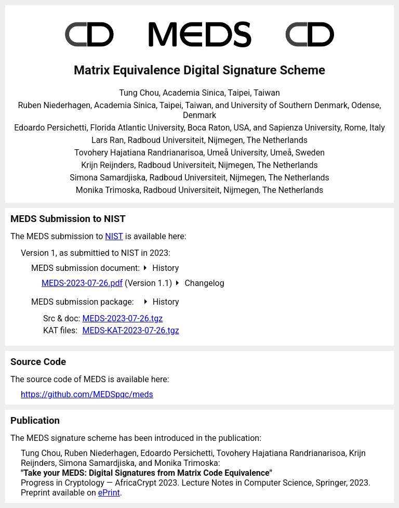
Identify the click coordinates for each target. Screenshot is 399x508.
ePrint (109, 493)
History (165, 268)
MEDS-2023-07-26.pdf (82, 283)
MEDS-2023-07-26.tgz (122, 318)
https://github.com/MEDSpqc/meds (87, 394)
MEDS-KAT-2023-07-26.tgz (130, 330)
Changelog (204, 283)
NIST (114, 236)
